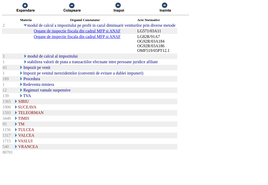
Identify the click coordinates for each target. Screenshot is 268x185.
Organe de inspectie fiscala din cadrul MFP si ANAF (77, 31)
